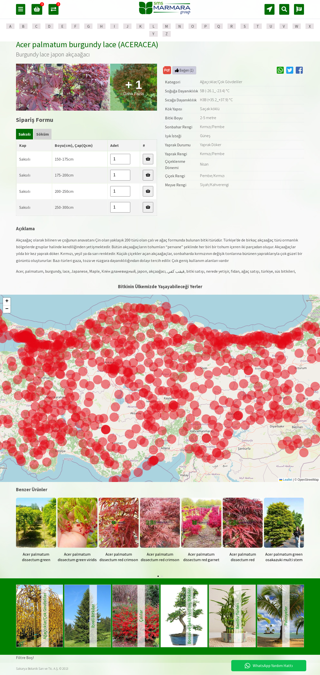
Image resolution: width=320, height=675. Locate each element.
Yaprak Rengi (176, 153)
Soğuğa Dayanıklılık (181, 90)
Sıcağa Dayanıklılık (180, 99)
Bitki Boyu (173, 117)
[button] (183, 431)
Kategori (172, 81)
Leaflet (285, 479)
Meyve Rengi (175, 184)
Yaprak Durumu (177, 144)
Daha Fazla (134, 87)
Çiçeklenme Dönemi (175, 164)
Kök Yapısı (173, 108)
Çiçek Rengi (175, 175)
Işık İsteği (173, 135)
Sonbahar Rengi (178, 126)
